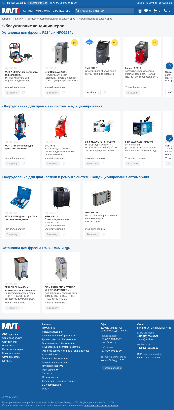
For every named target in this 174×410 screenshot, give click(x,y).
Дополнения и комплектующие (58, 381)
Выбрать (93, 92)
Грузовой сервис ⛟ (52, 366)
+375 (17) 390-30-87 (111, 339)
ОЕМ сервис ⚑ (50, 369)
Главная (6, 19)
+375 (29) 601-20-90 (15, 3)
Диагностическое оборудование (59, 339)
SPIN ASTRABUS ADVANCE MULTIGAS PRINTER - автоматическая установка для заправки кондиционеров (60, 289)
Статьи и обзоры (11, 357)
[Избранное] (148, 11)
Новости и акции (11, 353)
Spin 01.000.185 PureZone (139, 142)
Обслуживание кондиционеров (95, 19)
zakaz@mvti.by (108, 342)
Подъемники (48, 328)
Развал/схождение (52, 332)
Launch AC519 (133, 68)
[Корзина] (157, 11)
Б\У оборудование (51, 385)
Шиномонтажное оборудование (58, 335)
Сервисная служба (12, 338)
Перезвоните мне (37, 3)
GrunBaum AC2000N (56, 72)
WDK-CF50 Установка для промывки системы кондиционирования (19, 147)
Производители (50, 377)
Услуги (45, 388)
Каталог (28, 10)
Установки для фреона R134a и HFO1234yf (38, 32)
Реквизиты (7, 345)
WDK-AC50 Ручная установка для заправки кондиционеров (21, 73)
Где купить (151, 3)
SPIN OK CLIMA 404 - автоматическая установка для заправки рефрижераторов (20, 289)
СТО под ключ (62, 10)
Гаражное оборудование (55, 358)
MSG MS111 (51, 216)
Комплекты (43, 10)
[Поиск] (104, 10)
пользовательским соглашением (101, 405)
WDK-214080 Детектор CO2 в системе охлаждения (21, 218)
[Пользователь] (140, 11)
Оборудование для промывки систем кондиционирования (52, 106)
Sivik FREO (91, 68)
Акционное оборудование (55, 362)
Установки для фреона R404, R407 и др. (36, 248)
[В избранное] (23, 92)
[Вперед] (169, 65)
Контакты (7, 361)
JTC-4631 (50, 145)
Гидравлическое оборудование (58, 343)
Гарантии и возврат (12, 349)
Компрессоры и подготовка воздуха (61, 347)
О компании (165, 3)
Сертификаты (9, 342)
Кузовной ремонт (51, 354)
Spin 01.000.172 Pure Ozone (100, 142)
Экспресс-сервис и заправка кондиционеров (51, 19)
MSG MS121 (91, 212)
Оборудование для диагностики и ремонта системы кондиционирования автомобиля (75, 177)
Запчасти (47, 373)
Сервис (140, 3)
